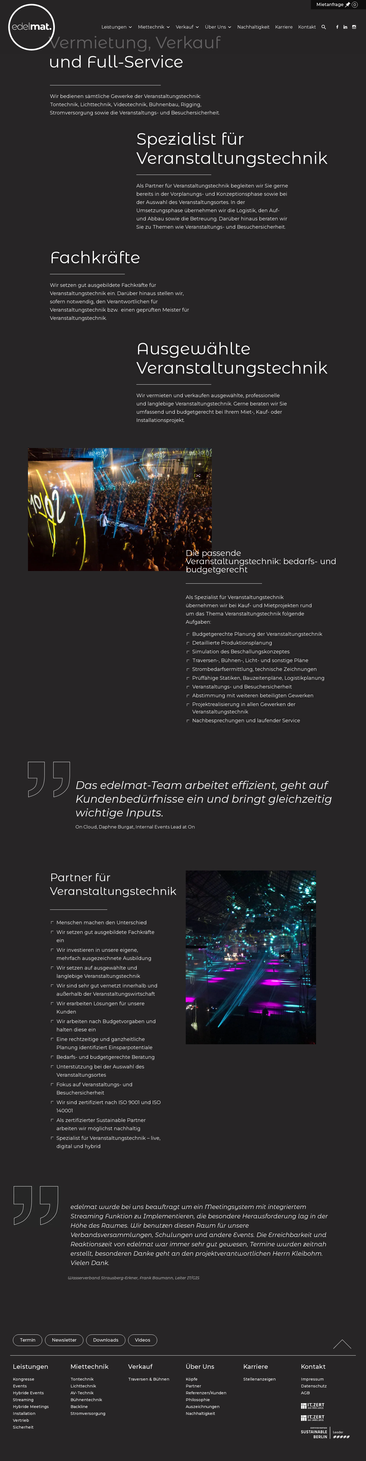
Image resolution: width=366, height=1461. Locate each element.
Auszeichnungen (202, 1406)
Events (20, 1386)
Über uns (217, 30)
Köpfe (192, 1379)
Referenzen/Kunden (206, 1392)
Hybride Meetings (31, 1406)
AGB (305, 1392)
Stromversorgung (88, 1413)
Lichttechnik (83, 1386)
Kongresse (23, 1379)
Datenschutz (314, 1386)
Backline (79, 1406)
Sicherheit (23, 1427)
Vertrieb (21, 1420)
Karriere (283, 30)
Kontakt (306, 30)
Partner (193, 1386)
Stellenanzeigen (259, 1379)
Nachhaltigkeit (253, 30)
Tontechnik (82, 1379)
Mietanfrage (337, 5)
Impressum (312, 1379)
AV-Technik (82, 1392)
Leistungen (116, 30)
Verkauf (187, 30)
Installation (24, 1413)
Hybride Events (28, 1392)
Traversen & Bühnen (148, 1379)
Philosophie (198, 1399)
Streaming (23, 1399)
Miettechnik (153, 30)
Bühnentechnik (86, 1399)
